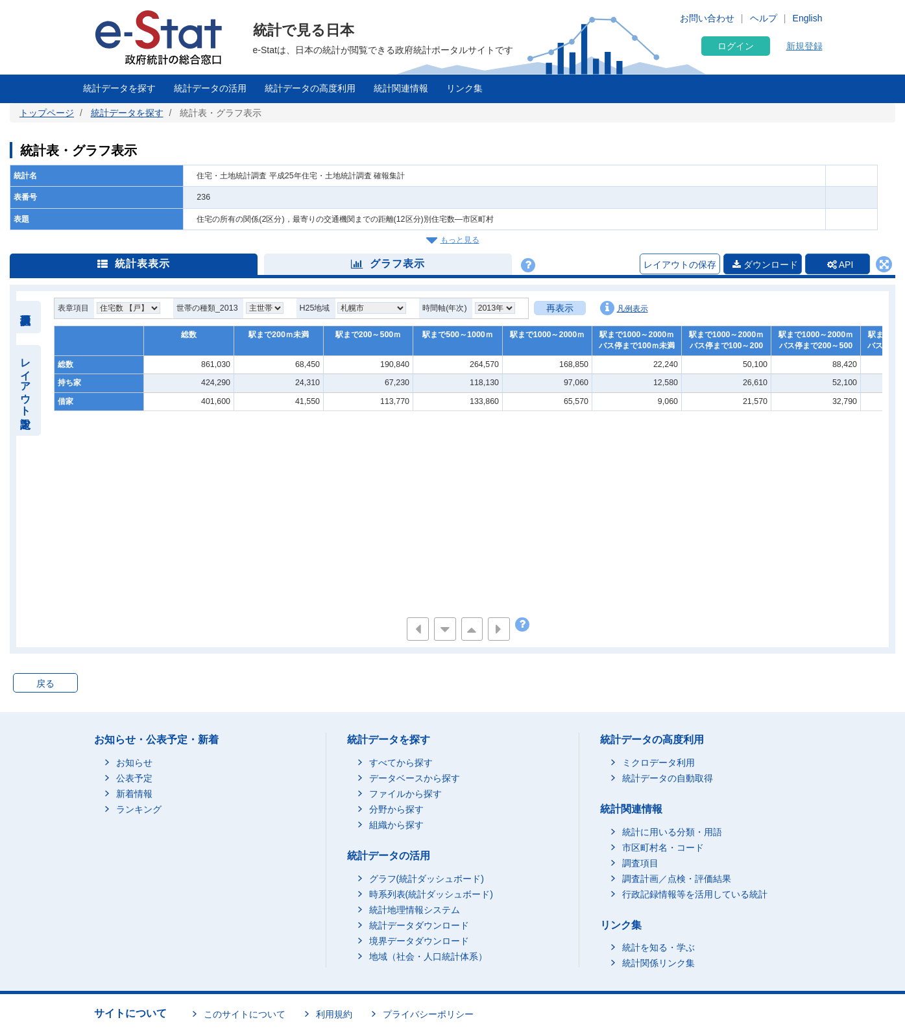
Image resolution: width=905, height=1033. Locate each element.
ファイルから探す (405, 793)
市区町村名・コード (663, 847)
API (840, 264)
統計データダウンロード (419, 925)
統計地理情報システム (414, 909)
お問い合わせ (707, 18)
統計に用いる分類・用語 (672, 832)
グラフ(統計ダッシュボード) (426, 878)
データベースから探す (414, 778)
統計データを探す (119, 88)
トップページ (46, 113)
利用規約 (334, 1014)
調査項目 (640, 863)
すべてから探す (401, 762)
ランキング (139, 809)
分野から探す (396, 809)
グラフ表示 (388, 263)
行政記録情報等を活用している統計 (694, 894)
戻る (45, 683)
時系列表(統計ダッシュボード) (431, 894)
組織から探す (396, 824)
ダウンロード (765, 264)
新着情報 (134, 793)
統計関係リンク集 (658, 963)
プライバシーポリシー (428, 1014)
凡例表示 (624, 308)
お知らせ (134, 762)
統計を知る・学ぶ (658, 947)
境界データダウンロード (419, 940)
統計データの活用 (210, 88)
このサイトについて (244, 1014)
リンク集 (464, 88)
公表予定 (134, 778)
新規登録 (804, 46)
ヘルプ (763, 18)
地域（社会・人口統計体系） (428, 956)
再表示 (559, 308)
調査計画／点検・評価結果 (676, 878)
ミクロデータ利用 (658, 762)
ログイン (736, 46)
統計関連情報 (401, 88)
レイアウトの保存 (680, 264)
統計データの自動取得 (667, 778)
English (808, 18)
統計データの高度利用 (310, 88)
